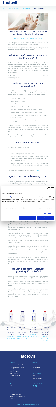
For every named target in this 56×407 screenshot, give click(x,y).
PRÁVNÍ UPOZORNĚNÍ (15, 394)
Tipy (10, 8)
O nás (11, 385)
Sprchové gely (37, 365)
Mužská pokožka (15, 375)
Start (4, 8)
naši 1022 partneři (10, 196)
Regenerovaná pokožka (17, 365)
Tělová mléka (36, 367)
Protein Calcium (37, 378)
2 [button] (20, 343)
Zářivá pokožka (14, 371)
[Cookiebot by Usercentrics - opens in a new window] (47, 188)
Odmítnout (28, 218)
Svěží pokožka (14, 373)
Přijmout (45, 218)
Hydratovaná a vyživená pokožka (22, 8)
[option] (11, 322)
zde (38, 170)
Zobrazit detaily (47, 213)
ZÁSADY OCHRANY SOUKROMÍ (17, 392)
